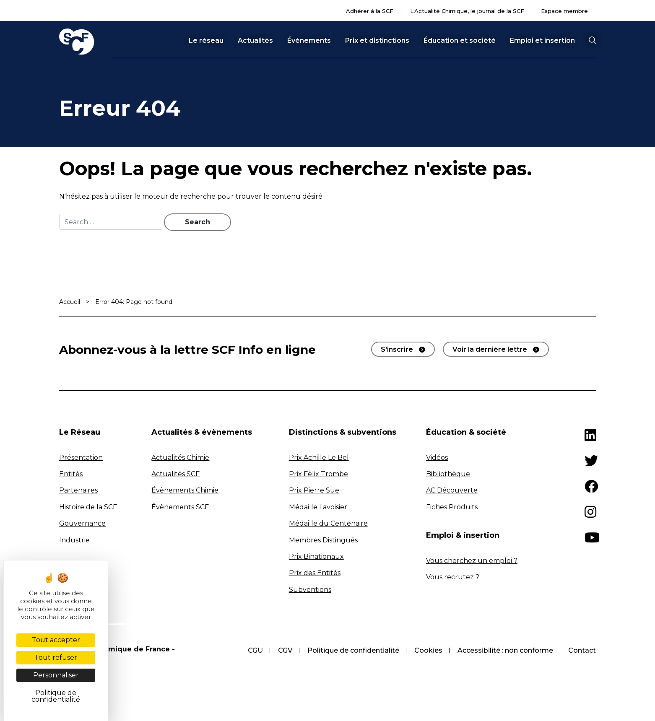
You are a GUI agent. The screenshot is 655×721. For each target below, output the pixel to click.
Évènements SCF (180, 507)
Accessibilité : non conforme (505, 650)
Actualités (255, 40)
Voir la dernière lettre (489, 349)
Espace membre (564, 11)
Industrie (74, 540)
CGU (255, 650)
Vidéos (437, 458)
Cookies (428, 650)
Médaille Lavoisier (318, 507)
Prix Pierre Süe (314, 490)
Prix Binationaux (316, 556)
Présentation (81, 458)
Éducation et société (460, 40)
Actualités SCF (175, 474)
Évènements (309, 40)
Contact (582, 650)
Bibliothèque (448, 474)
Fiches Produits (452, 507)
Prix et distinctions (377, 40)
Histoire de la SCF (88, 507)
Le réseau (206, 40)
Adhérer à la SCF (369, 11)
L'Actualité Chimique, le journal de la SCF (467, 11)
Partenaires (78, 490)
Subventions (310, 590)
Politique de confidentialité (353, 650)
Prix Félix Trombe (318, 474)
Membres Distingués (323, 540)
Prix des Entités (314, 573)
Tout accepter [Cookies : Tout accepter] (56, 640)
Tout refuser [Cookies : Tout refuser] (55, 657)
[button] (592, 40)
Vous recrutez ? (452, 577)
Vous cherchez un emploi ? (471, 561)
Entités (71, 474)
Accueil (69, 302)
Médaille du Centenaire (328, 523)
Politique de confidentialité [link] (55, 696)
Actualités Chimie (180, 458)
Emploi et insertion (542, 40)
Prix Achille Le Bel (319, 458)
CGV (285, 650)
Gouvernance (82, 523)
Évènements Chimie (184, 490)
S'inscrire (397, 349)
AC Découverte (452, 490)
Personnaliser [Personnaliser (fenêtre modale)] (56, 675)
